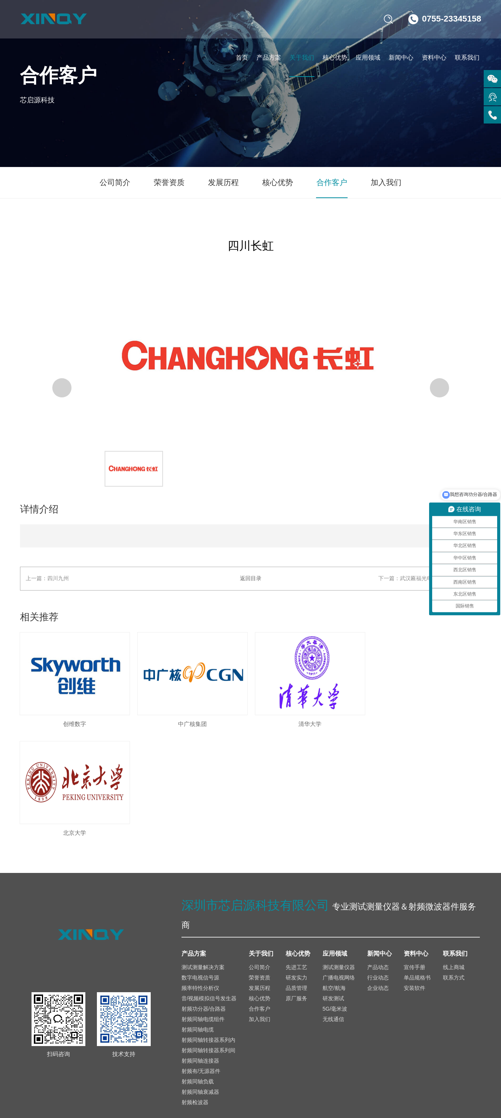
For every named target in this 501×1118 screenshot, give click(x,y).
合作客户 (331, 183)
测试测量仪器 (339, 858)
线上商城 (453, 858)
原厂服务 (296, 889)
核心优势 (335, 57)
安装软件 (414, 879)
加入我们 (385, 183)
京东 (473, 1027)
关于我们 (302, 57)
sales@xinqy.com (75, 1031)
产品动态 (378, 858)
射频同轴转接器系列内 (208, 931)
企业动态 (378, 879)
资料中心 (434, 57)
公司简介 (116, 183)
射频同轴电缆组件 (203, 910)
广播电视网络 (339, 868)
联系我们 (467, 57)
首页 (242, 57)
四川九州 (58, 579)
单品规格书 (417, 868)
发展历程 (223, 183)
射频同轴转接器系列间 (208, 941)
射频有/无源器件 (201, 962)
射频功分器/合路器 (203, 899)
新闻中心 (401, 57)
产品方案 (268, 57)
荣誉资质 (170, 183)
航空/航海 (334, 879)
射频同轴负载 (197, 972)
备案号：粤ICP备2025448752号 (211, 1089)
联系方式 (453, 868)
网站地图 (465, 1089)
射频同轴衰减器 (200, 983)
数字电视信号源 (200, 868)
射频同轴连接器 (200, 951)
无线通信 (333, 910)
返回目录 (250, 579)
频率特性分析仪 (200, 879)
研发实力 (296, 868)
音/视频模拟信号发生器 (209, 889)
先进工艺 (296, 858)
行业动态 (378, 868)
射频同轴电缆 (197, 920)
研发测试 (333, 889)
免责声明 (428, 1089)
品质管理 (296, 879)
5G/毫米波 (335, 899)
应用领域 (368, 57)
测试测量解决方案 (203, 858)
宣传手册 (414, 858)
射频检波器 (194, 993)
